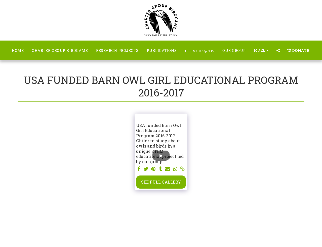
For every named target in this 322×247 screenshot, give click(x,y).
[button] (278, 50)
